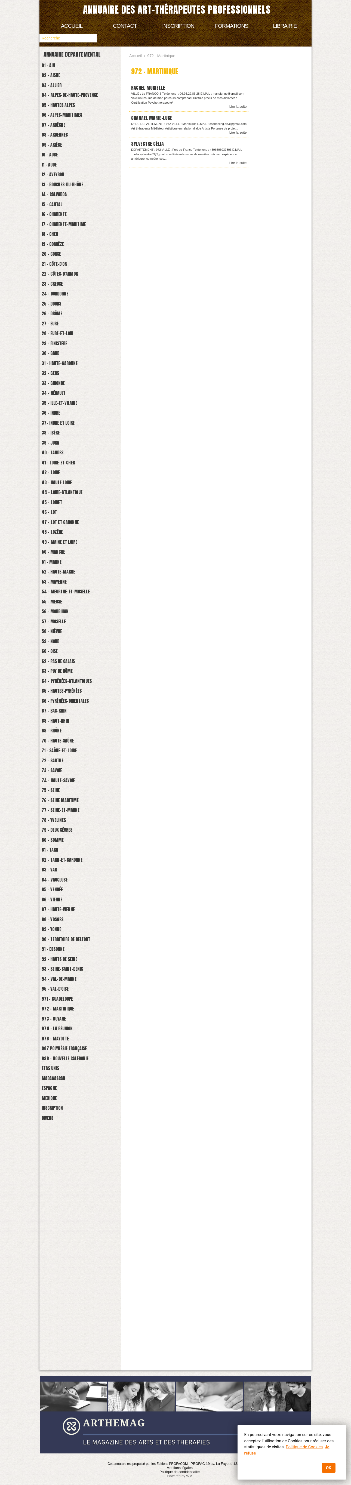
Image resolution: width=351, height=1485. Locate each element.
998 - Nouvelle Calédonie (72, 1291)
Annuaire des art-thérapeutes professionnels (177, 9)
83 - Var (53, 1058)
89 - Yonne (55, 1131)
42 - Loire (55, 568)
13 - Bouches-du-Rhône (69, 213)
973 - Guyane (58, 1242)
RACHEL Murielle (150, 88)
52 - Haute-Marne (64, 691)
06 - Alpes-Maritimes (68, 128)
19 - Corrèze (57, 287)
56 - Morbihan (60, 740)
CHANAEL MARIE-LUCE (154, 118)
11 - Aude (53, 189)
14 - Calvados (59, 225)
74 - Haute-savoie (64, 948)
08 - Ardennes (59, 152)
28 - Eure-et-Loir (63, 397)
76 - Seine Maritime (66, 972)
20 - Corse (55, 299)
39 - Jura (54, 532)
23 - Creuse (57, 336)
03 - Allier (56, 91)
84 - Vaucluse (59, 1070)
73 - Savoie (56, 936)
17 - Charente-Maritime (71, 262)
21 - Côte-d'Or (59, 311)
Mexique (53, 1340)
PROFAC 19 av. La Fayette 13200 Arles (221, 1463)
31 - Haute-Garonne (65, 434)
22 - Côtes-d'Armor (66, 323)
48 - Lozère (57, 642)
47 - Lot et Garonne (66, 630)
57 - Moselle (58, 752)
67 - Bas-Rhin (59, 862)
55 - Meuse (56, 727)
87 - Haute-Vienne (64, 1107)
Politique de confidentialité (179, 1471)
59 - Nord (54, 776)
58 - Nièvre (56, 764)
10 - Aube (54, 176)
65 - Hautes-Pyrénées (68, 838)
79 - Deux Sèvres (63, 1009)
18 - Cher (54, 274)
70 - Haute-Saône (63, 899)
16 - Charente (59, 250)
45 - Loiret (56, 605)
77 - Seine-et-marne (67, 985)
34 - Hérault (58, 470)
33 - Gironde (58, 458)
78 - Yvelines (58, 997)
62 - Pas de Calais (64, 801)
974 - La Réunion (62, 1254)
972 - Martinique (63, 1229)
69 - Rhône (55, 887)
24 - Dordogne (60, 348)
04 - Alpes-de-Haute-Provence (78, 103)
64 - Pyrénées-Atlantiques (74, 825)
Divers (51, 1364)
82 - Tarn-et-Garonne (68, 1046)
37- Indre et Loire (64, 507)
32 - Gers (54, 446)
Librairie (285, 26)
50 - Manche (58, 666)
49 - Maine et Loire (65, 654)
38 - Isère (55, 519)
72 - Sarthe (57, 923)
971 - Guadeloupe (63, 1217)
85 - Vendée (56, 1083)
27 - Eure (54, 385)
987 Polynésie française (72, 1278)
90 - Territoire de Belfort (74, 1144)
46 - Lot (53, 617)
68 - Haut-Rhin (60, 874)
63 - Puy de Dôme (63, 813)
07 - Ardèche (58, 140)
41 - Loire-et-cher (64, 556)
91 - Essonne (58, 1156)
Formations (231, 26)
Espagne (53, 1327)
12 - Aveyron (57, 201)
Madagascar (58, 1315)
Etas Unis (54, 1303)
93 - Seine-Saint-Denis (69, 1180)
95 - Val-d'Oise (60, 1205)
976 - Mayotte (60, 1266)
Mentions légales (179, 1467)
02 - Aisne (55, 79)
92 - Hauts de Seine (65, 1168)
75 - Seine (55, 960)
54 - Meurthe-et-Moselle (73, 715)
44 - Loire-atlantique (69, 593)
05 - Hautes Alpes (64, 115)
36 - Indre (55, 495)
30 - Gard (54, 421)
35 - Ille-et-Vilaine (65, 483)
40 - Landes (57, 544)
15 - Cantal (56, 238)
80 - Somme (57, 1021)
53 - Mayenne (59, 703)
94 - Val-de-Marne (65, 1193)
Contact (125, 26)
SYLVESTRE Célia (149, 145)
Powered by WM (180, 1475)
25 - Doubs (56, 360)
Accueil (72, 26)
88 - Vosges (57, 1119)
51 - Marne (56, 678)
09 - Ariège (56, 164)
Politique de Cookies (303, 1446)
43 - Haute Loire (62, 581)
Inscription (178, 26)
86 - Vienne (56, 1095)
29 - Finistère (59, 409)
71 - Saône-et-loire (65, 911)
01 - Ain (52, 66)
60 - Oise (53, 789)
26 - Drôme (56, 372)
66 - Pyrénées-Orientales (73, 850)
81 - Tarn (54, 1034)
